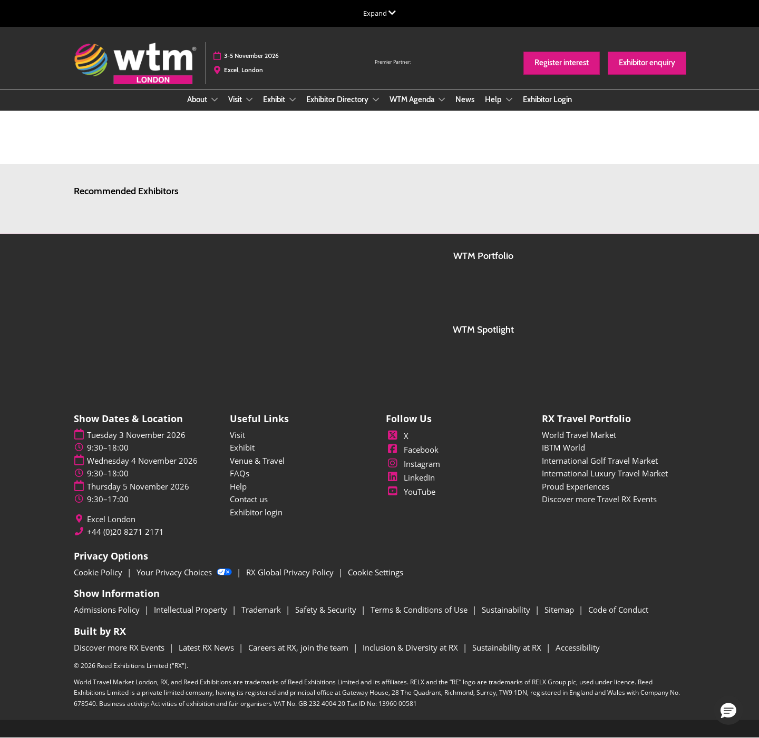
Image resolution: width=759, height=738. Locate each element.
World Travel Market (579, 435)
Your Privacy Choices (185, 572)
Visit (236, 99)
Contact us (249, 499)
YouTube (410, 491)
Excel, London (243, 70)
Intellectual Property (191, 609)
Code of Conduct (618, 609)
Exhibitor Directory (338, 99)
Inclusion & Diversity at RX (411, 647)
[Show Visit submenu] (249, 99)
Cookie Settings (375, 572)
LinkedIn (410, 477)
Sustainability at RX (507, 647)
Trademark (262, 609)
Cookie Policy (99, 572)
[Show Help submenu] (509, 99)
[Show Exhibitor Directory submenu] (376, 99)
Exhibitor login (256, 512)
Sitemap (560, 609)
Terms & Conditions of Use (420, 609)
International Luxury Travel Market (605, 473)
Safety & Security (326, 609)
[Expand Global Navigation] (379, 13)
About (198, 99)
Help (494, 99)
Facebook (412, 449)
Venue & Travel (257, 460)
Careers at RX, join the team (299, 647)
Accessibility (578, 647)
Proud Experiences (575, 486)
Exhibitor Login (547, 99)
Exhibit (275, 99)
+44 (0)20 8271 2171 (125, 532)
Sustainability (507, 609)
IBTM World (563, 447)
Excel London (111, 519)
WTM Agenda (413, 99)
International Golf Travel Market (600, 460)
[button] (561, 63)
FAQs (239, 473)
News (464, 99)
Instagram (413, 463)
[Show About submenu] (214, 99)
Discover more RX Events (120, 647)
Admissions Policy (108, 609)
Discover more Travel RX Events (599, 499)
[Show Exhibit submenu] (292, 99)
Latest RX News (207, 647)
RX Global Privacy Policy (291, 572)
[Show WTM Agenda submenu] (442, 99)
